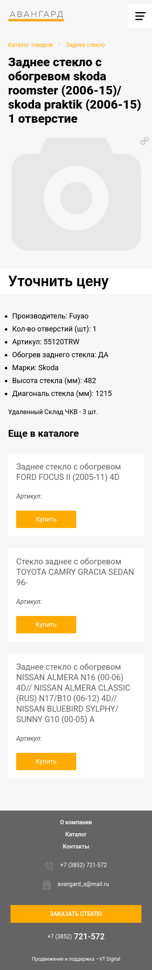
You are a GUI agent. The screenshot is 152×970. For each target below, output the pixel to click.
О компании (76, 822)
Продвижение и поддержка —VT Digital (76, 959)
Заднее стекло (85, 45)
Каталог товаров (30, 45)
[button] (144, 140)
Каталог (76, 834)
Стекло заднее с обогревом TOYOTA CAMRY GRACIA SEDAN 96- (75, 572)
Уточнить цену (58, 281)
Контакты (76, 846)
